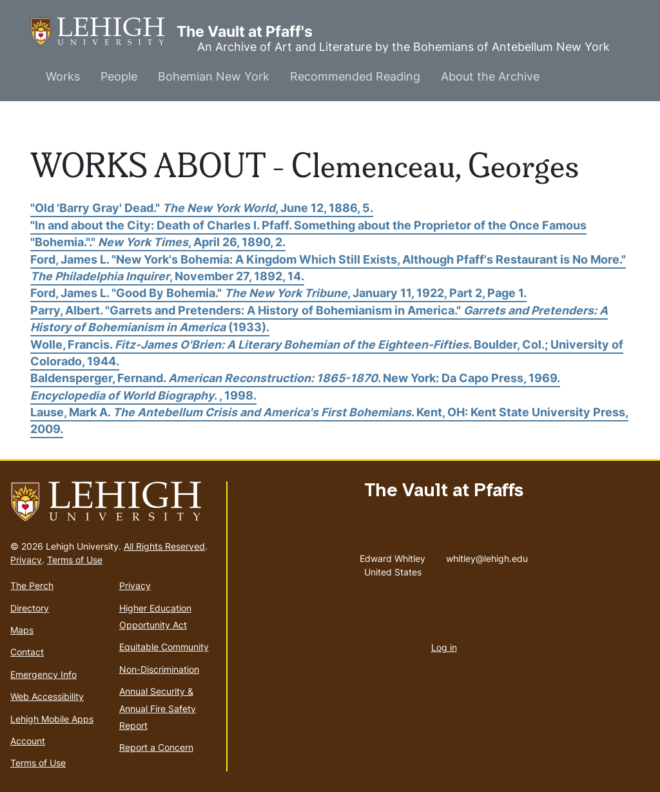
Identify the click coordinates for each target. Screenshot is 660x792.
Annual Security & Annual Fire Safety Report (157, 708)
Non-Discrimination (159, 669)
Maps (22, 630)
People (119, 76)
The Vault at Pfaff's (103, 31)
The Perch (31, 585)
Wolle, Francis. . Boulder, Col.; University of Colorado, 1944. (326, 352)
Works (63, 76)
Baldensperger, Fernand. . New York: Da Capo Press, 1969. (295, 378)
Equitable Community (164, 647)
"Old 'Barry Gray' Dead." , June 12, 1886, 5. (201, 208)
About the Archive (490, 76)
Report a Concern (156, 747)
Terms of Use (74, 560)
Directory (29, 608)
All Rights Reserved (164, 546)
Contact (27, 652)
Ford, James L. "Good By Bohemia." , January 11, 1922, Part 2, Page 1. (278, 293)
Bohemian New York (213, 76)
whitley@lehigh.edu (487, 555)
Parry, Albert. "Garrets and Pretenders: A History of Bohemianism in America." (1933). (319, 318)
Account (27, 741)
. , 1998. (143, 395)
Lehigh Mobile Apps (51, 719)
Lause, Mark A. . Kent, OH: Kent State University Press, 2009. (329, 420)
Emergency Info (43, 674)
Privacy (26, 560)
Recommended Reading (355, 76)
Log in (444, 647)
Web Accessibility (47, 696)
